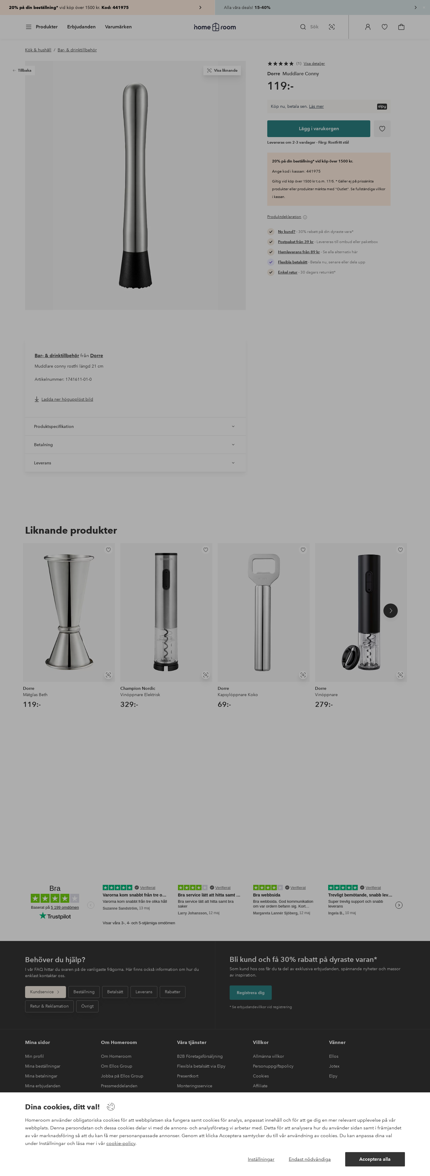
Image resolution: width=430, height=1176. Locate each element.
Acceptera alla (375, 1159)
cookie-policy (120, 1143)
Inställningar (261, 1159)
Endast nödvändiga (310, 1159)
